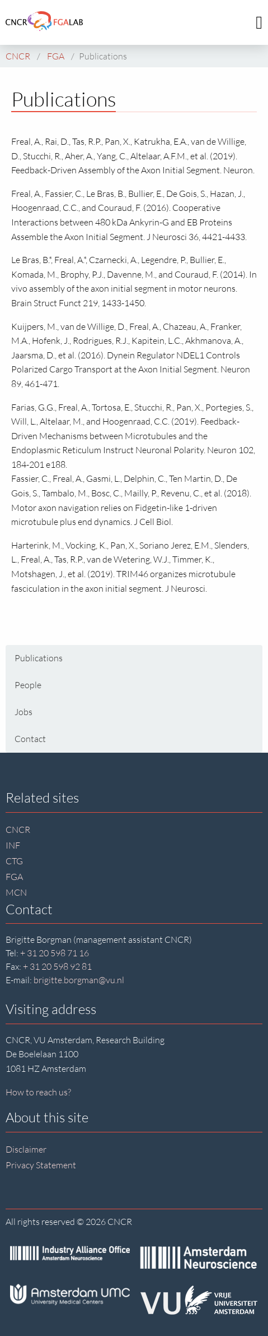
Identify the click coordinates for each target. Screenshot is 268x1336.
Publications (39, 658)
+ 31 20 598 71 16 (54, 953)
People (28, 684)
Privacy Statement (41, 1165)
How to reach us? (38, 1092)
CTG (14, 861)
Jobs (23, 711)
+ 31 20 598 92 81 (57, 966)
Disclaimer (26, 1149)
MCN (16, 892)
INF (13, 845)
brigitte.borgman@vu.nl (79, 979)
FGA (14, 876)
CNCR (18, 829)
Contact (30, 738)
